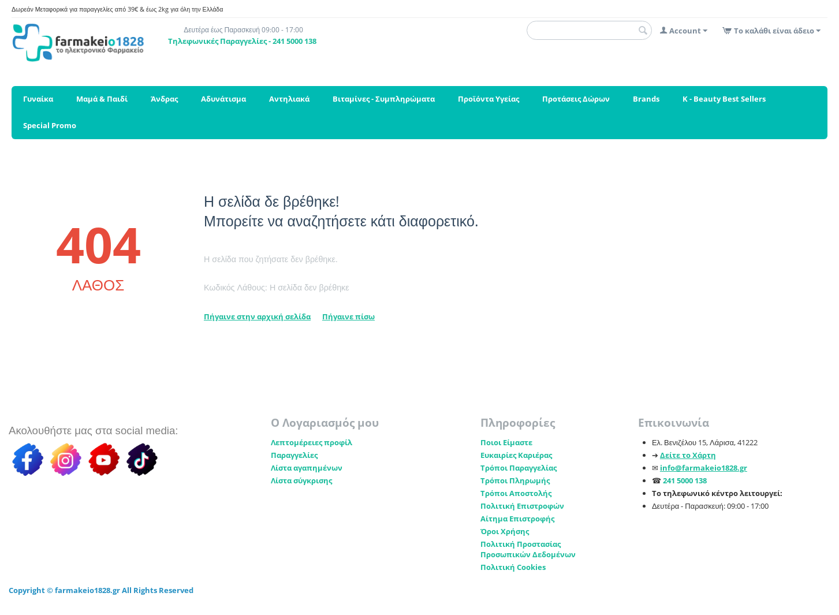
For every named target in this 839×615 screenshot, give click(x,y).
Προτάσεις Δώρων (576, 99)
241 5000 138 (685, 480)
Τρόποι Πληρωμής (515, 480)
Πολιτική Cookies (513, 567)
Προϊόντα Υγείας (488, 99)
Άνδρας (164, 99)
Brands (646, 99)
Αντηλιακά (289, 99)
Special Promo (49, 125)
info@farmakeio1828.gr (703, 468)
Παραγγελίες (294, 455)
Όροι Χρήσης (504, 531)
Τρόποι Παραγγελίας (518, 468)
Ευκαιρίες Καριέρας (516, 455)
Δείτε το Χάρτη (688, 455)
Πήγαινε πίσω (348, 316)
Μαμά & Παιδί (102, 99)
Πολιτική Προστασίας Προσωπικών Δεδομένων (528, 549)
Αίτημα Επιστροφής (517, 518)
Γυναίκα (38, 99)
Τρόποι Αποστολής (515, 493)
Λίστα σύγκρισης (301, 480)
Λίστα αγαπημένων (306, 468)
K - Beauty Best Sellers (724, 99)
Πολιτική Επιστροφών (522, 506)
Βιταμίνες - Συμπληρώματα (384, 99)
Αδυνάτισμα (223, 99)
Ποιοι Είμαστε (506, 442)
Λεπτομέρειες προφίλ (311, 442)
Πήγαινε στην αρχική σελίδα (257, 316)
